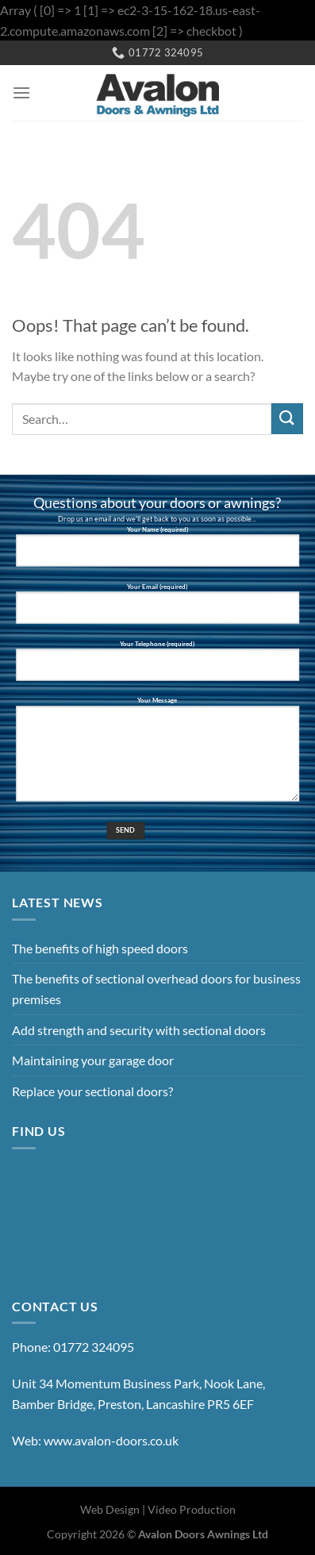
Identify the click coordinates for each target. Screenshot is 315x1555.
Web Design (110, 1509)
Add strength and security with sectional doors (139, 1029)
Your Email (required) (157, 610)
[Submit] (287, 418)
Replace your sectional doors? (92, 1091)
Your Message (157, 755)
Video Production (192, 1509)
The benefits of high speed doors (100, 948)
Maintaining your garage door (93, 1060)
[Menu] (21, 92)
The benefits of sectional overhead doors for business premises (156, 989)
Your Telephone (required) (157, 667)
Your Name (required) (157, 552)
